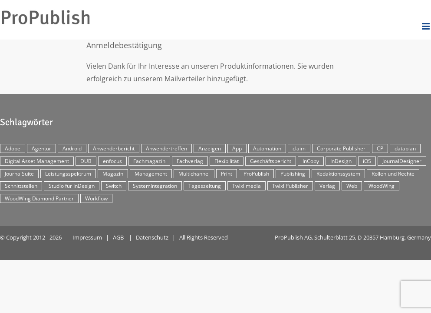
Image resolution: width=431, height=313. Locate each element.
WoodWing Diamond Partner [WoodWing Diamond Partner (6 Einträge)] (39, 198)
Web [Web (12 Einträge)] (351, 186)
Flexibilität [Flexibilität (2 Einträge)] (226, 161)
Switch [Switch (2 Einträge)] (114, 186)
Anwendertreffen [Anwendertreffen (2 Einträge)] (166, 148)
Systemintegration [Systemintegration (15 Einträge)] (155, 186)
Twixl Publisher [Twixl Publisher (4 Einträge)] (290, 186)
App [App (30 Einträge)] (237, 148)
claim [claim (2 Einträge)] (299, 148)
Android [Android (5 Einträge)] (72, 148)
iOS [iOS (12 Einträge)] (367, 161)
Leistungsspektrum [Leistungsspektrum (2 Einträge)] (68, 173)
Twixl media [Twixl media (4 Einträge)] (246, 186)
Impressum (87, 237)
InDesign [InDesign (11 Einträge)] (341, 161)
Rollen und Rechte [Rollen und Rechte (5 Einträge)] (393, 173)
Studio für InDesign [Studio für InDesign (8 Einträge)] (72, 186)
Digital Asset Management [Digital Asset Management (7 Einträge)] (37, 161)
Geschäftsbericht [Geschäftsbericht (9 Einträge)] (270, 161)
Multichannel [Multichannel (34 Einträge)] (194, 173)
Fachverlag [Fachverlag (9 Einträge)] (190, 161)
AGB (118, 237)
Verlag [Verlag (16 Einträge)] (327, 186)
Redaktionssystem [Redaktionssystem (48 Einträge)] (338, 173)
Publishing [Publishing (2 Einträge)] (292, 173)
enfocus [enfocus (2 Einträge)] (112, 161)
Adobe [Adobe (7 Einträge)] (12, 148)
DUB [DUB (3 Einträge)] (86, 161)
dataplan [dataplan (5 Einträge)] (405, 148)
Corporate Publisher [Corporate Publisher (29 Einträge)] (341, 148)
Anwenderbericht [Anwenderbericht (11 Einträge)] (114, 148)
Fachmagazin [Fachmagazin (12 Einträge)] (149, 161)
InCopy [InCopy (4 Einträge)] (311, 161)
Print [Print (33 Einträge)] (226, 173)
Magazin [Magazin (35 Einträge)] (112, 173)
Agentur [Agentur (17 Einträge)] (41, 148)
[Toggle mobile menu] (426, 26)
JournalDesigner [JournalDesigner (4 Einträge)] (401, 161)
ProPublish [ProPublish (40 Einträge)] (256, 173)
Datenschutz (152, 237)
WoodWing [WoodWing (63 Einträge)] (381, 186)
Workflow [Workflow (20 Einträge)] (96, 198)
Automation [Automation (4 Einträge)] (267, 148)
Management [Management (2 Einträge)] (151, 173)
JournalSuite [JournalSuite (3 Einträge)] (19, 173)
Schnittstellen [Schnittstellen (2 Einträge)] (21, 186)
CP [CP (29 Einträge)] (380, 148)
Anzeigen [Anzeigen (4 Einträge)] (209, 148)
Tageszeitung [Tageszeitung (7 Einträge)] (204, 186)
